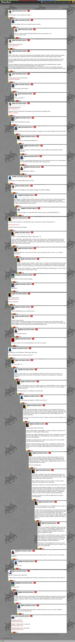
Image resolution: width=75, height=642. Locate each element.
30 (46, 7)
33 (50, 7)
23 (36, 7)
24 (37, 7)
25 (39, 7)
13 (21, 7)
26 (40, 7)
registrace (64, 2)
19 (30, 7)
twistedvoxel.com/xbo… (14, 224)
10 (17, 7)
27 (42, 7)
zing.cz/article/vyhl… (13, 45)
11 (18, 7)
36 (55, 7)
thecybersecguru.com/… (14, 108)
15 (24, 7)
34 (52, 7)
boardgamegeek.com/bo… (17, 621)
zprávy (59, 2)
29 (45, 7)
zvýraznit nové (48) (47, 2)
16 (26, 7)
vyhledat (55, 2)
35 (53, 7)
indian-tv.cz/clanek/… (13, 112)
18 (29, 7)
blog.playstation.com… (13, 299)
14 (23, 7)
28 (43, 7)
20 (31, 7)
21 (33, 7)
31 (48, 7)
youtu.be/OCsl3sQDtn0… (14, 79)
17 (27, 7)
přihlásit (69, 2)
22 (34, 7)
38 (58, 7)
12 (20, 7)
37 (56, 7)
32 (49, 7)
